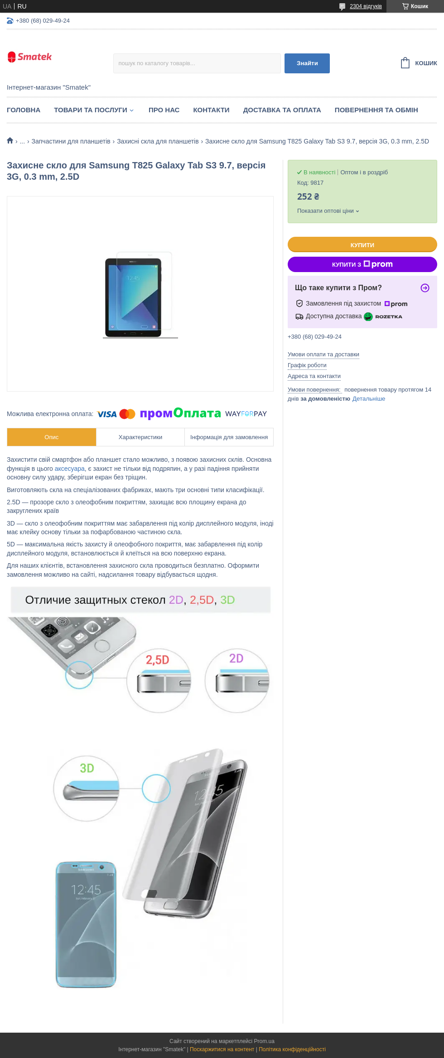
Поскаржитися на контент (222, 1049)
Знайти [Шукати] (307, 63)
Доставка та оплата (282, 109)
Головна (23, 109)
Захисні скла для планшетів (158, 141)
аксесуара (70, 468)
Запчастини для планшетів (71, 141)
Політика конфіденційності (292, 1049)
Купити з (362, 264)
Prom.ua (264, 1041)
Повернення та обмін (376, 109)
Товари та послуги (90, 109)
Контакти (211, 109)
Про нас (164, 109)
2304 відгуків (366, 6)
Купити (362, 245)
